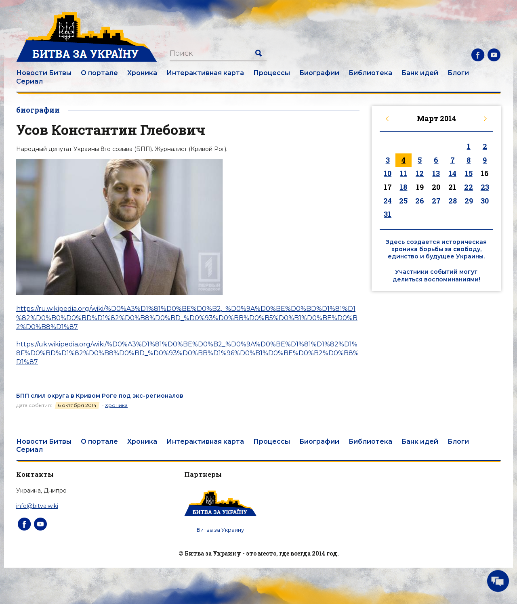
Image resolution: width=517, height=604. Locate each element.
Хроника (142, 73)
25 (403, 201)
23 (485, 187)
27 (436, 201)
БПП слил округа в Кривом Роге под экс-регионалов (99, 395)
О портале (99, 73)
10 (387, 173)
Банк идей (419, 73)
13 (436, 173)
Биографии (319, 73)
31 (387, 214)
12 (420, 173)
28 (452, 201)
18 (403, 187)
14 (452, 173)
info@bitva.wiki (37, 506)
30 (485, 201)
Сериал (29, 81)
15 (469, 173)
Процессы (271, 73)
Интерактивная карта (205, 73)
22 (468, 187)
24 (387, 201)
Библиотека (370, 73)
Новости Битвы (43, 73)
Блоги (458, 73)
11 (403, 173)
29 (468, 201)
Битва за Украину (220, 529)
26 (419, 201)
